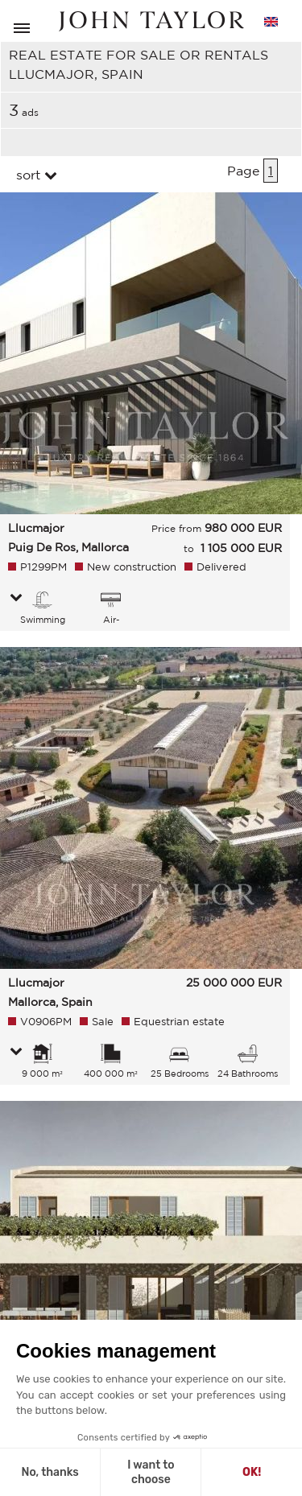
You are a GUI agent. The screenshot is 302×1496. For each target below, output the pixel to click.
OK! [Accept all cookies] (251, 1472)
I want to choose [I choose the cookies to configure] (150, 1472)
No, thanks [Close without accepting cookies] (49, 1472)
